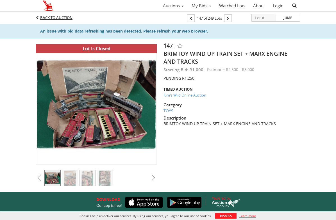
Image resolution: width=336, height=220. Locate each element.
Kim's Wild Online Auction (185, 95)
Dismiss (226, 216)
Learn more (247, 216)
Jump (287, 17)
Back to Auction (56, 17)
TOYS (168, 110)
